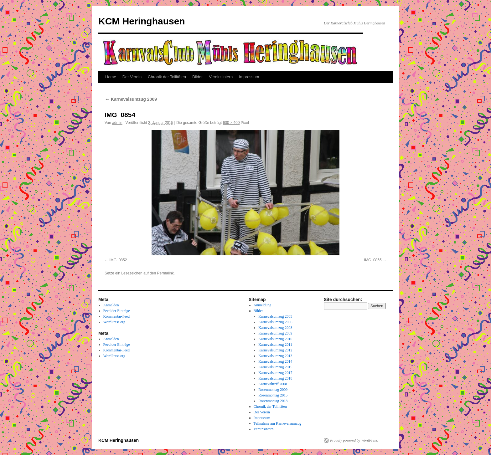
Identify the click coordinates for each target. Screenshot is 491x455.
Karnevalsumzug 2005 (275, 316)
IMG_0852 (118, 260)
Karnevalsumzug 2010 (275, 339)
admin (117, 122)
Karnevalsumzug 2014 (275, 361)
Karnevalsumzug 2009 (131, 99)
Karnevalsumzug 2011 (275, 344)
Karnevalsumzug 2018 (275, 378)
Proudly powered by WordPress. (354, 440)
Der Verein (132, 76)
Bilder (197, 76)
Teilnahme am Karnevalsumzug (277, 423)
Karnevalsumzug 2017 (275, 373)
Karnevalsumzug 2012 (275, 350)
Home (110, 76)
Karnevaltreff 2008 (272, 384)
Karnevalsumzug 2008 (275, 327)
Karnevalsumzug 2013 (275, 356)
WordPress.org (114, 322)
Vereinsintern (221, 76)
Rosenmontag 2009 (272, 389)
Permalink (165, 273)
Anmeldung (262, 305)
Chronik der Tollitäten (167, 76)
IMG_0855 (373, 260)
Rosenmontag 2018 (272, 401)
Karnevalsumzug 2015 (275, 367)
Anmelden (111, 305)
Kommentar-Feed (116, 316)
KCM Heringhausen (141, 21)
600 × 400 (231, 122)
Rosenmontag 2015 (272, 395)
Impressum (249, 76)
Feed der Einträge (116, 311)
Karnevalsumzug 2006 (275, 322)
